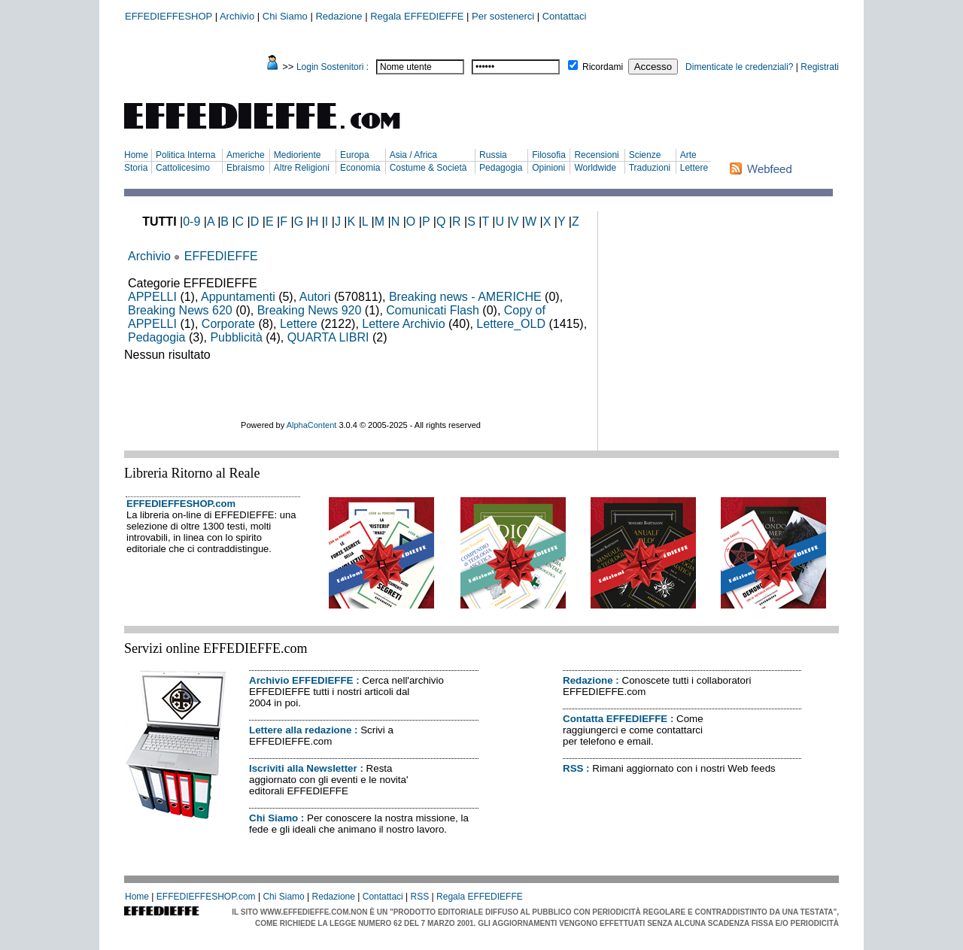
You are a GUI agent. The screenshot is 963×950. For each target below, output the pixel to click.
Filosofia (549, 155)
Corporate (228, 323)
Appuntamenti (238, 296)
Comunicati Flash (432, 310)
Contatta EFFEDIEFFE (615, 718)
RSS (573, 768)
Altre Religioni (302, 167)
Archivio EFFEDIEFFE (301, 680)
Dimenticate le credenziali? (739, 67)
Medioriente (297, 155)
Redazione (338, 16)
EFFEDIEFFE (221, 256)
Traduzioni (650, 167)
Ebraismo (245, 167)
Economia (360, 167)
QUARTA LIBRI (328, 337)
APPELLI (152, 296)
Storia (135, 167)
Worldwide (595, 167)
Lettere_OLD (510, 323)
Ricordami (602, 67)
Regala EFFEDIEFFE (416, 16)
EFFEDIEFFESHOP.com (180, 503)
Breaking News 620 (180, 310)
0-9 (191, 221)
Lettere (694, 167)
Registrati (819, 67)
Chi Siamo (285, 16)
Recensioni (596, 155)
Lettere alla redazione (300, 730)
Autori (315, 296)
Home (136, 155)
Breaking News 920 (309, 310)
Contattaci (564, 16)
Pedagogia (500, 167)
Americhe (245, 155)
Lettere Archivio (403, 323)
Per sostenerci (503, 16)
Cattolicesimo (183, 167)
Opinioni (548, 167)
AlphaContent (312, 424)
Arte (688, 155)
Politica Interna (185, 155)
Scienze (645, 155)
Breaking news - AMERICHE (465, 296)
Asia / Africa (413, 155)
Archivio (237, 16)
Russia (493, 155)
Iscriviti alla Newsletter (303, 768)
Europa (354, 155)
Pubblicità (236, 337)
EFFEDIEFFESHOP (168, 16)
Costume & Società (428, 167)
